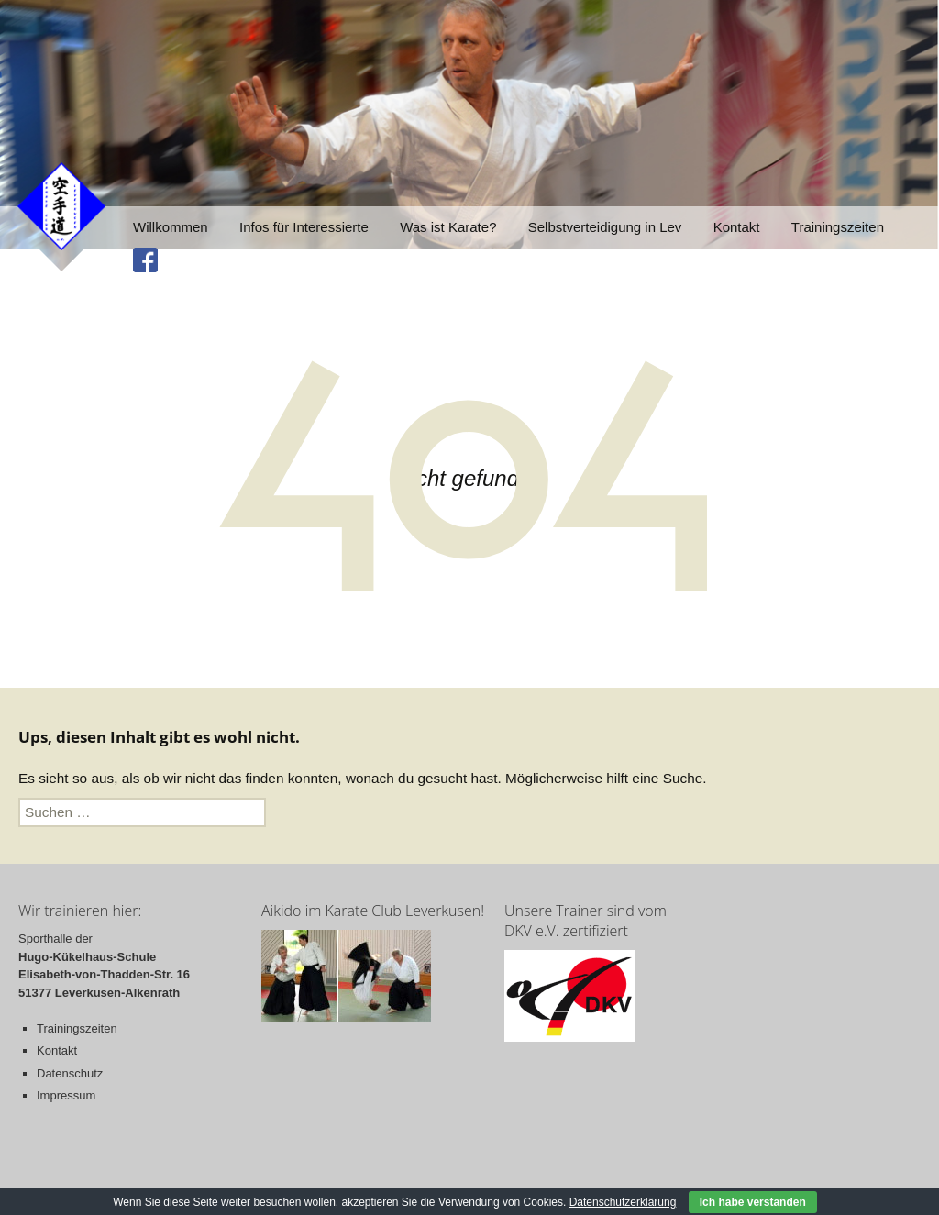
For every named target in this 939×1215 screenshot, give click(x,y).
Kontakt (736, 227)
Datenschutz (70, 1073)
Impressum (66, 1095)
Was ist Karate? (448, 227)
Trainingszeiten (837, 227)
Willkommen (170, 227)
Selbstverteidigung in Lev (605, 227)
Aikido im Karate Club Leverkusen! (372, 910)
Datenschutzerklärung (623, 1202)
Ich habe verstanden (753, 1202)
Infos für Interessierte (304, 227)
